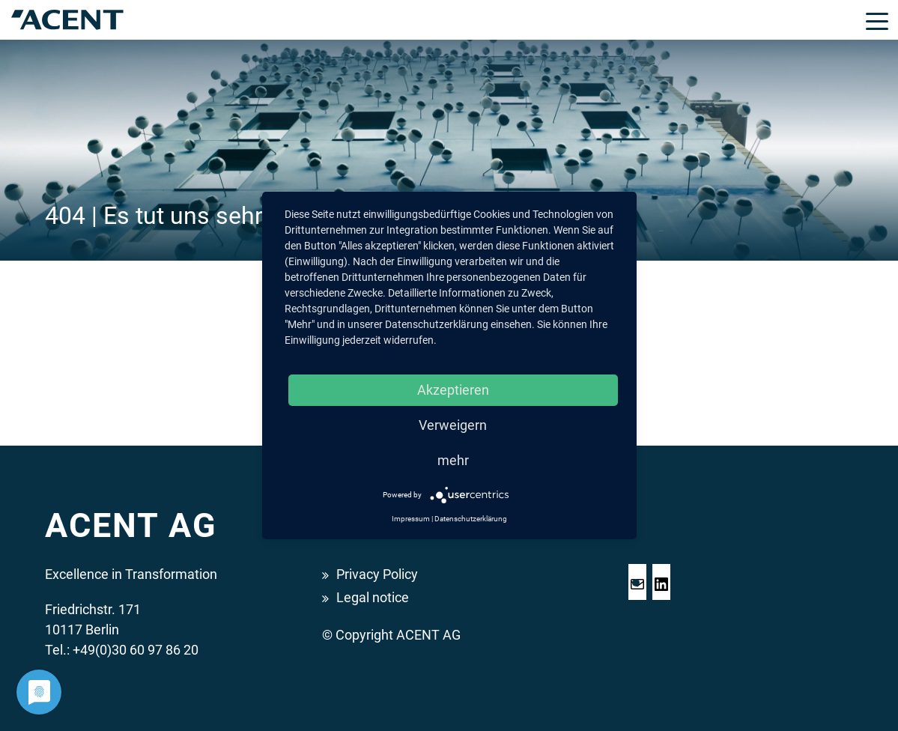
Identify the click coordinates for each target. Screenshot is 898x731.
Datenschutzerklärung (470, 519)
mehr (453, 460)
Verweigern (453, 425)
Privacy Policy (377, 574)
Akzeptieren (453, 390)
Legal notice (372, 597)
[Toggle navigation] (877, 20)
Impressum (411, 519)
